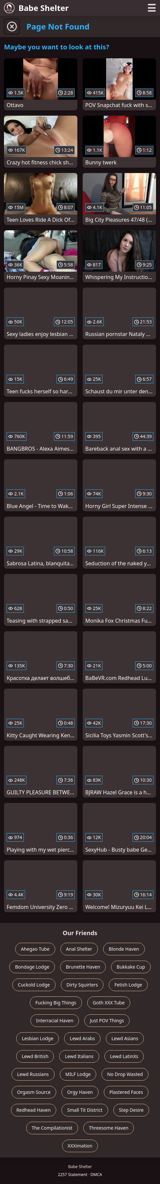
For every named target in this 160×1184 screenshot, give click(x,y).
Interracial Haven (54, 1020)
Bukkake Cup (131, 967)
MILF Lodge (78, 1074)
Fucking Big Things (55, 1002)
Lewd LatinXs (124, 1056)
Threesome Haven (108, 1128)
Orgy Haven (80, 1092)
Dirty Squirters (82, 985)
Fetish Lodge (128, 985)
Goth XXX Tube (109, 1002)
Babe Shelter (36, 7)
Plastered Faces (126, 1092)
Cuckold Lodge (34, 985)
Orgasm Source (34, 1092)
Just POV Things (107, 1020)
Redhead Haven (34, 1110)
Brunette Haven (83, 967)
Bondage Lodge (32, 967)
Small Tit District (84, 1110)
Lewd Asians (124, 1038)
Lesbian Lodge (37, 1038)
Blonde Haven (124, 949)
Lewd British (35, 1056)
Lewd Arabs (82, 1038)
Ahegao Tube (35, 949)
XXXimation (80, 1146)
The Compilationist (52, 1128)
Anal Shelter (79, 949)
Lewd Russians (33, 1074)
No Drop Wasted (125, 1074)
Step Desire (131, 1110)
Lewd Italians (79, 1056)
